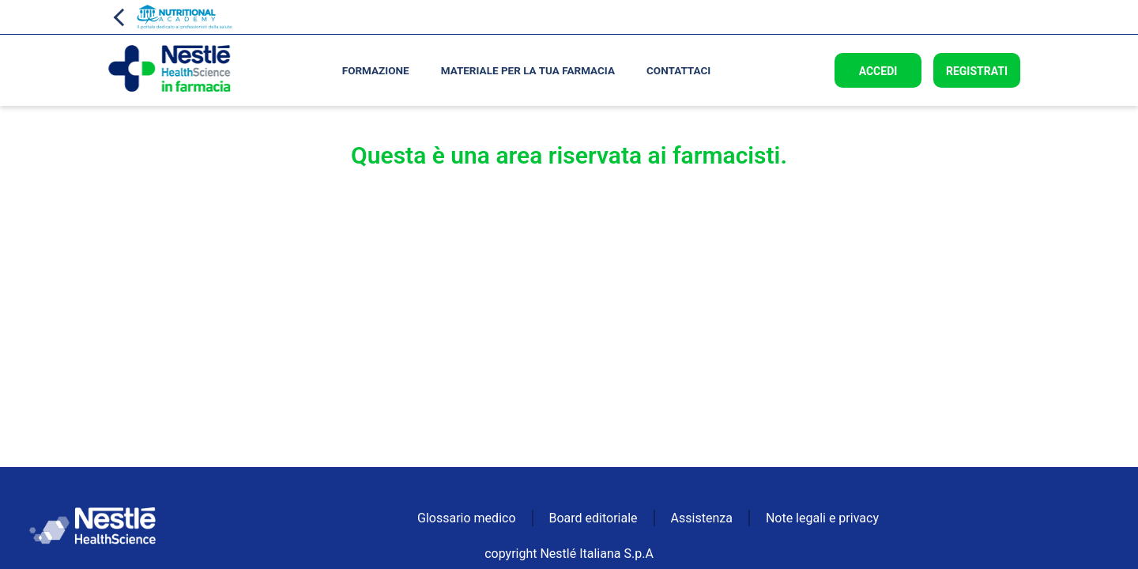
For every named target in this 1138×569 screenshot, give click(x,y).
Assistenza (702, 518)
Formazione (375, 70)
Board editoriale (593, 518)
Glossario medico (466, 518)
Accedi (878, 71)
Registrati (977, 71)
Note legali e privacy (822, 518)
